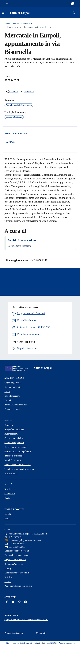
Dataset (8, 581)
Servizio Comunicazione (22, 240)
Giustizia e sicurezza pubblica (18, 451)
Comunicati (25, 23)
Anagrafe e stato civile (14, 429)
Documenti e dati (12, 409)
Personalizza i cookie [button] (14, 633)
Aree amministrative (14, 387)
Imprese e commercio (14, 456)
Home (7, 24)
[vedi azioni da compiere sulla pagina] (26, 92)
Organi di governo (13, 383)
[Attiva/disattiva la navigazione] (3, 12)
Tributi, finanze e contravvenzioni (19, 469)
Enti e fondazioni (12, 396)
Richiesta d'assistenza (14, 564)
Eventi (7, 518)
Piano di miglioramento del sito (18, 586)
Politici (8, 400)
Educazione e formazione (16, 447)
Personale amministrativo (16, 405)
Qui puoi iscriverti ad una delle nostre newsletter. (26, 619)
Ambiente (9, 425)
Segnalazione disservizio (15, 559)
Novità (14, 23)
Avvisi (7, 498)
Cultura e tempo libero (14, 442)
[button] (8, 3)
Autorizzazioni (11, 434)
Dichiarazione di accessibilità (17, 573)
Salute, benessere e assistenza (18, 464)
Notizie (8, 489)
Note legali (9, 577)
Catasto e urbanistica (14, 438)
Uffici (7, 391)
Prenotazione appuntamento (17, 555)
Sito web (9, 643)
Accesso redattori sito (67, 643)
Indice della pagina (40, 134)
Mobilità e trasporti (13, 460)
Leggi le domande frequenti (17, 551)
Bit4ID (52, 643)
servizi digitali (19, 643)
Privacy (8, 568)
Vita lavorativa (11, 473)
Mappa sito (41, 633)
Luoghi (8, 514)
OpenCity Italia (32, 643)
